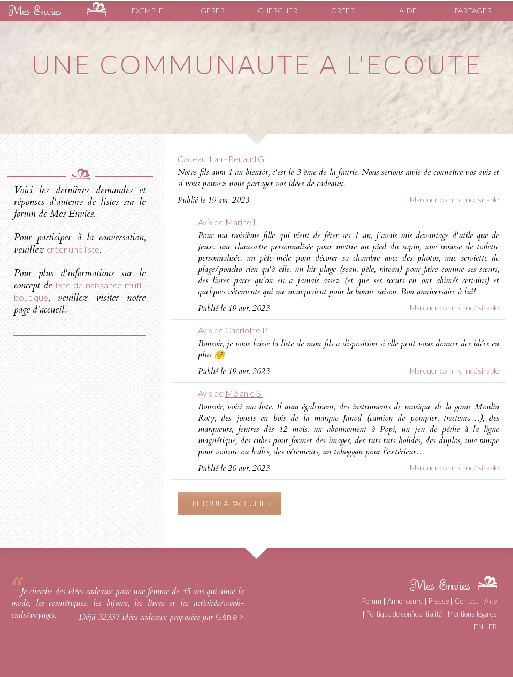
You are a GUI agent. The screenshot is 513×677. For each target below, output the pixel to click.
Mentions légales (472, 614)
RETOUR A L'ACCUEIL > (231, 503)
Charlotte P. (246, 330)
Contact (466, 601)
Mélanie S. (244, 393)
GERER (213, 10)
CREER (343, 10)
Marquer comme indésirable (454, 199)
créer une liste (73, 249)
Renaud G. (247, 159)
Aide (490, 601)
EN (478, 626)
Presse (438, 601)
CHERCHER (277, 10)
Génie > (230, 616)
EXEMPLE (147, 10)
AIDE (408, 10)
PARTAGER (473, 10)
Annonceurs (405, 601)
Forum (371, 601)
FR (493, 626)
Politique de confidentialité (404, 614)
